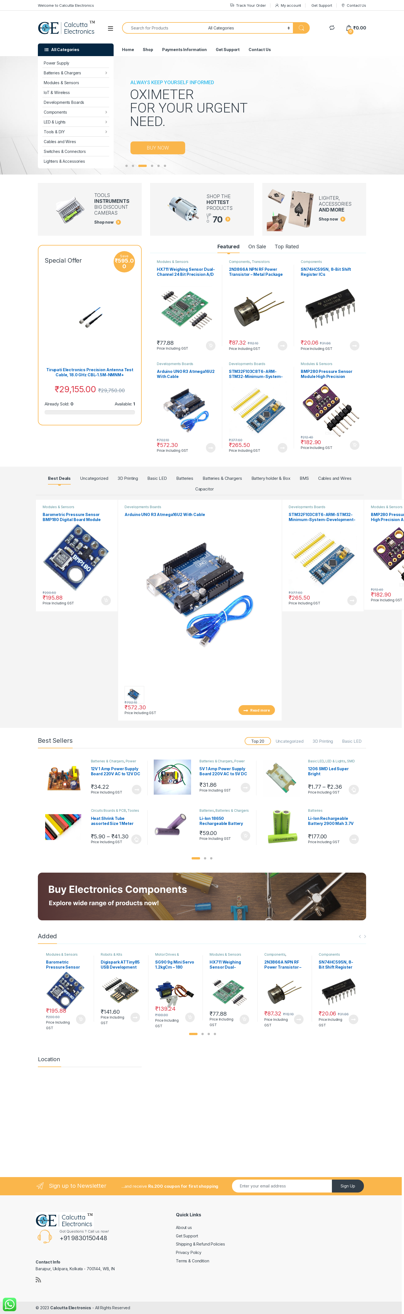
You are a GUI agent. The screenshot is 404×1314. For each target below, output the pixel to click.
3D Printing (128, 478)
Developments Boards (64, 102)
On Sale (257, 246)
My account (288, 5)
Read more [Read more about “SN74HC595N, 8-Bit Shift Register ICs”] (354, 345)
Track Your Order (248, 5)
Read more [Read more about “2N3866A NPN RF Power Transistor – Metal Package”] (282, 345)
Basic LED (157, 478)
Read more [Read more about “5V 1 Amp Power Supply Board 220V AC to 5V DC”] (245, 787)
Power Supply (56, 63)
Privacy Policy (188, 1252)
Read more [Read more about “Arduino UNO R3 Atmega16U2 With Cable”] (210, 448)
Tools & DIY (54, 131)
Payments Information (184, 49)
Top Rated (287, 246)
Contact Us (353, 5)
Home (128, 49)
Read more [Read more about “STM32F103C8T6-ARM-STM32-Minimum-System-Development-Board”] (282, 448)
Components (55, 112)
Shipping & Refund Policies (200, 1244)
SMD (351, 761)
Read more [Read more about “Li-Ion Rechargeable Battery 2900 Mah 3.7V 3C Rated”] (354, 839)
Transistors (261, 262)
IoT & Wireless (57, 92)
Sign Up (348, 1186)
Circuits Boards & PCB (108, 810)
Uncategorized (94, 478)
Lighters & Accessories (64, 161)
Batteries (184, 478)
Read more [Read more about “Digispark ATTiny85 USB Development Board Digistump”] (135, 1017)
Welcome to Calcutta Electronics (66, 5)
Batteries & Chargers (62, 72)
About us (184, 1227)
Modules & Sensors (61, 82)
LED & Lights (55, 122)
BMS (304, 478)
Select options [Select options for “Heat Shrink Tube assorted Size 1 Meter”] (136, 839)
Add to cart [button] (210, 345)
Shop (148, 49)
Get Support (321, 5)
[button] (196, 858)
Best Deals (59, 478)
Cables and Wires (60, 141)
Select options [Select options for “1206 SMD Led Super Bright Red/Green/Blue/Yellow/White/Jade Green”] (354, 789)
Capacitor (204, 489)
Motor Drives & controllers (167, 956)
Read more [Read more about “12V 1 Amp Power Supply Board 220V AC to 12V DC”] (136, 789)
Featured (228, 246)
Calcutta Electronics (70, 1307)
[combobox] (163, 28)
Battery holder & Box (270, 478)
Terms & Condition (192, 1260)
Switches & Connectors (65, 151)
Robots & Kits (111, 954)
